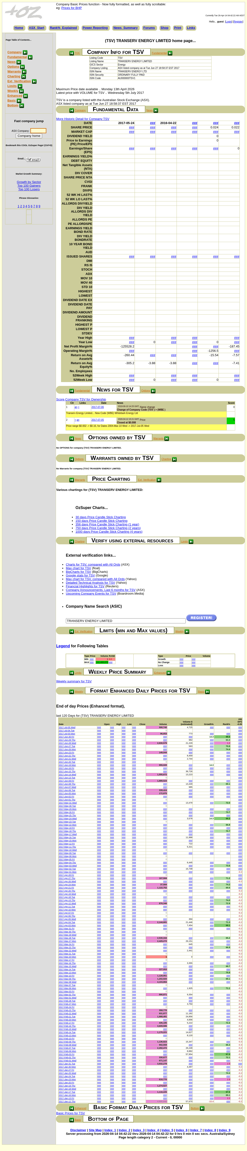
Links (191, 28)
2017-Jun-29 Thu (67, 740)
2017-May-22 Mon (67, 825)
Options (13, 66)
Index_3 (138, 1130)
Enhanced (14, 95)
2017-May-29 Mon (67, 809)
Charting (13, 76)
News (11, 62)
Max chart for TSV (78, 568)
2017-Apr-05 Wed (67, 919)
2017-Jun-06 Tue (67, 790)
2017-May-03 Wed (68, 865)
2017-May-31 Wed (68, 803)
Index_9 (224, 1130)
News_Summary (125, 28)
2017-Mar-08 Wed (67, 982)
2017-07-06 (97, 407)
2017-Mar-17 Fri (67, 960)
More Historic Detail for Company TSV (82, 119)
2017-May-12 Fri (67, 843)
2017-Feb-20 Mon (67, 1019)
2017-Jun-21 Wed (67, 759)
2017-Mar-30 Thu (67, 931)
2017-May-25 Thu (67, 815)
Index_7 (196, 1130)
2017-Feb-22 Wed (67, 1013)
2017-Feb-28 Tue (67, 1001)
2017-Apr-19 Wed (67, 894)
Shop (165, 28)
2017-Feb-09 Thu (67, 1041)
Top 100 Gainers (28, 185)
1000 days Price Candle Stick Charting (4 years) (108, 531)
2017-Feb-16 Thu (67, 1026)
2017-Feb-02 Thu (67, 1057)
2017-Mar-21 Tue (67, 953)
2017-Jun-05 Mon (67, 793)
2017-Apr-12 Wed (67, 903)
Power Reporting (95, 28)
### (152, 123)
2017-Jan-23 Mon (67, 1079)
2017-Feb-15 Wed (67, 1029)
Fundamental (17, 57)
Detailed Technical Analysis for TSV (90, 582)
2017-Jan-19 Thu (67, 1086)
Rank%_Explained (63, 28)
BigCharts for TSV (78, 572)
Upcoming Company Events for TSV (91, 593)
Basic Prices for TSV (70, 1113)
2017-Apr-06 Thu (67, 916)
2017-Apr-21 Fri (66, 887)
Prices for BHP (71, 8)
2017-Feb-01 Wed (67, 1060)
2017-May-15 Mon (67, 840)
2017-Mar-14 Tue (67, 969)
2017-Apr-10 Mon (67, 909)
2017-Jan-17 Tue (67, 1092)
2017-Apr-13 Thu (67, 900)
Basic (11, 100)
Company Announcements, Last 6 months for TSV (101, 590)
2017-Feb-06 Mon (67, 1051)
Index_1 (110, 1130)
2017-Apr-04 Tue (67, 922)
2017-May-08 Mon (67, 856)
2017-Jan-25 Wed (67, 1073)
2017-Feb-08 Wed (67, 1045)
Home (18, 28)
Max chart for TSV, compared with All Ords (95, 579)
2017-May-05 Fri (67, 859)
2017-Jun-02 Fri (66, 796)
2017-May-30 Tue (67, 806)
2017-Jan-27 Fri (66, 1070)
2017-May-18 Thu (67, 831)
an (76, 407)
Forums (149, 28)
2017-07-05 (97, 420)
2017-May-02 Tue (67, 869)
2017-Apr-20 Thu (67, 891)
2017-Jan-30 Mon (67, 1067)
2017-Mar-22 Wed (67, 950)
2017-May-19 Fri (67, 828)
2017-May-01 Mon (67, 872)
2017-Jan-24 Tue (67, 1076)
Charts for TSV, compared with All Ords (93, 564)
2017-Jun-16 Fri (66, 768)
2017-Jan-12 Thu (67, 1101)
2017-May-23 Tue (67, 821)
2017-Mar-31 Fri (67, 928)
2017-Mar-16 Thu (67, 963)
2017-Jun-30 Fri (66, 737)
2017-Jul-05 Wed (67, 727)
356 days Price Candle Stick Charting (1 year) (107, 524)
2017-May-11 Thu (67, 847)
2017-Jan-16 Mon (67, 1095)
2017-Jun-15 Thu (67, 771)
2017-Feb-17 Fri (67, 1023)
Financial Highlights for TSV (85, 586)
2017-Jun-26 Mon (67, 749)
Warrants (14, 71)
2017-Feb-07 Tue (67, 1048)
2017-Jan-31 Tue (67, 1063)
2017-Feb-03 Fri (67, 1054)
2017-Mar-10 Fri (67, 975)
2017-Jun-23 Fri (66, 752)
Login (229, 21)
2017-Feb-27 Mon (67, 1004)
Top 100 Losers (29, 189)
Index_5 (167, 1130)
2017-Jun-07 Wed (67, 787)
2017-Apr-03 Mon (67, 925)
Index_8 (210, 1130)
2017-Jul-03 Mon (67, 733)
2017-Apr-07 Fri (66, 913)
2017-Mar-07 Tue (67, 985)
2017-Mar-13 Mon (67, 972)
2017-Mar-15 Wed (67, 966)
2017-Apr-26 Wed (67, 881)
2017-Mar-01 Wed (67, 997)
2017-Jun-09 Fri (66, 781)
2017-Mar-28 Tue (67, 938)
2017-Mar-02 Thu (67, 994)
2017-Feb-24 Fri (67, 1007)
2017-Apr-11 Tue (67, 906)
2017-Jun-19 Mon (67, 765)
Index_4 (153, 1130)
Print (177, 28)
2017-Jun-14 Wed (67, 774)
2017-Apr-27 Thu (67, 878)
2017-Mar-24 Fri (67, 944)
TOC (77, 53)
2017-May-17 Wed (68, 834)
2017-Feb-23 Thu (67, 1010)
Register (237, 21)
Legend (63, 646)
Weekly (12, 91)
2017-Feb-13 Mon (67, 1035)
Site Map (95, 1130)
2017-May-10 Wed (68, 850)
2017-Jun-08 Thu (67, 784)
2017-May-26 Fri (67, 812)
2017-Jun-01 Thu (67, 799)
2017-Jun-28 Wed (67, 743)
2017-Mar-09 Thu (67, 979)
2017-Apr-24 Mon (67, 884)
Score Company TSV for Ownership (81, 399)
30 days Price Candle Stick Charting (100, 517)
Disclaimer (78, 1130)
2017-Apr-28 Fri (66, 875)
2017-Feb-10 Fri (67, 1038)
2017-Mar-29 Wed (67, 935)
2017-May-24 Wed (68, 818)
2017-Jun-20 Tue (67, 762)
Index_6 (181, 1130)
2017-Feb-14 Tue (67, 1032)
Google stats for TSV (80, 575)
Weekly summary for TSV (74, 681)
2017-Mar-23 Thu (67, 947)
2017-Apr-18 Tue (67, 897)
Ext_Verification (19, 81)
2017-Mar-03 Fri (67, 991)
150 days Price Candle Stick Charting (101, 521)
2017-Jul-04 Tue (67, 730)
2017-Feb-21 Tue (67, 1016)
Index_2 (124, 1130)
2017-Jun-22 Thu (67, 755)
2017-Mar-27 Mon (67, 941)
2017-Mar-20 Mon (67, 957)
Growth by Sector (29, 182)
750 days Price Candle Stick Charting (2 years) (108, 528)
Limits (12, 86)
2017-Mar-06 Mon (67, 988)
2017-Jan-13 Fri (66, 1098)
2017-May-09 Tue (67, 853)
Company (14, 52)
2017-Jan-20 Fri (66, 1082)
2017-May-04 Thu (67, 862)
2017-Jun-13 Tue (67, 777)
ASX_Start (36, 28)
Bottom (13, 105)
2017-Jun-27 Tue (67, 746)
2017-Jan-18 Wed (67, 1089)
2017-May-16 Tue (67, 837)
